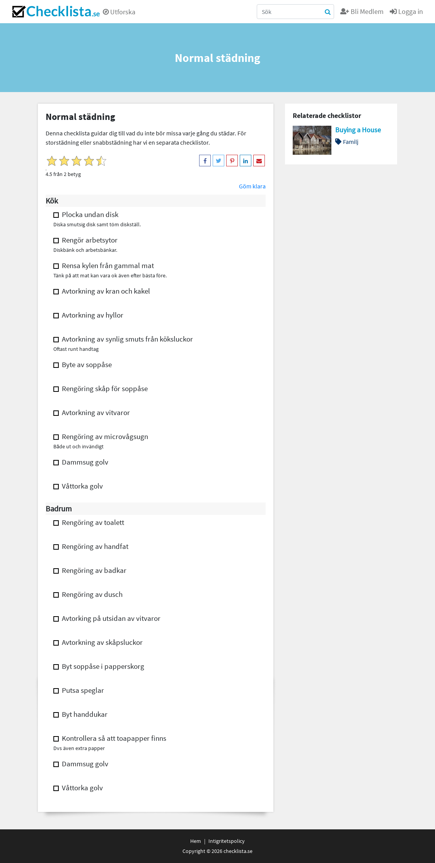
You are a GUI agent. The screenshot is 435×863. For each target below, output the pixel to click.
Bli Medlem (362, 11)
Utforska (119, 11)
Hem (195, 840)
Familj (346, 141)
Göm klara (252, 186)
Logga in (406, 11)
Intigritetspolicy (226, 840)
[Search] (295, 11)
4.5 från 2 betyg (63, 174)
